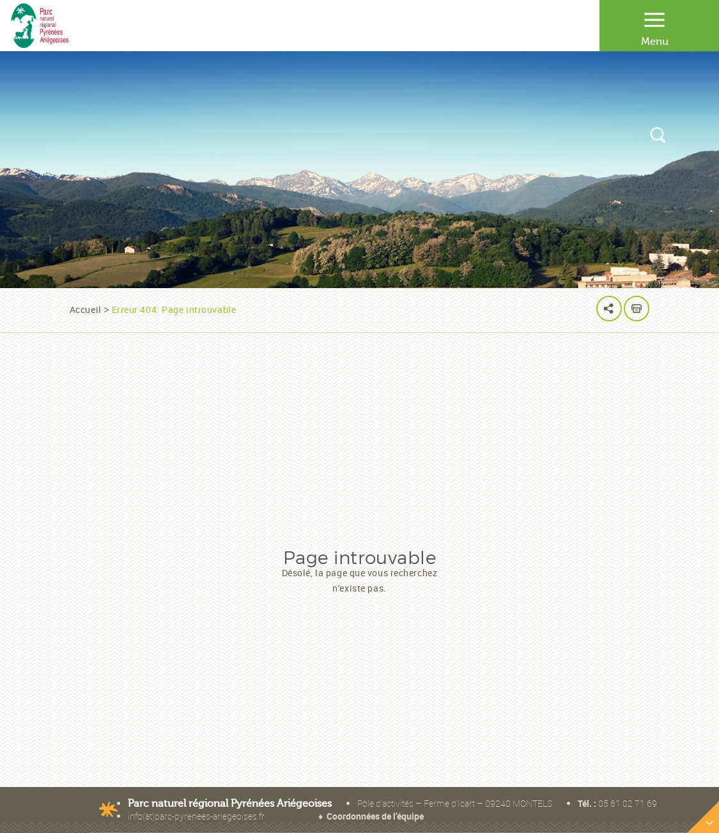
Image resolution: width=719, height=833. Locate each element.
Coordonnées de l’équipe (375, 816)
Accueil (86, 309)
